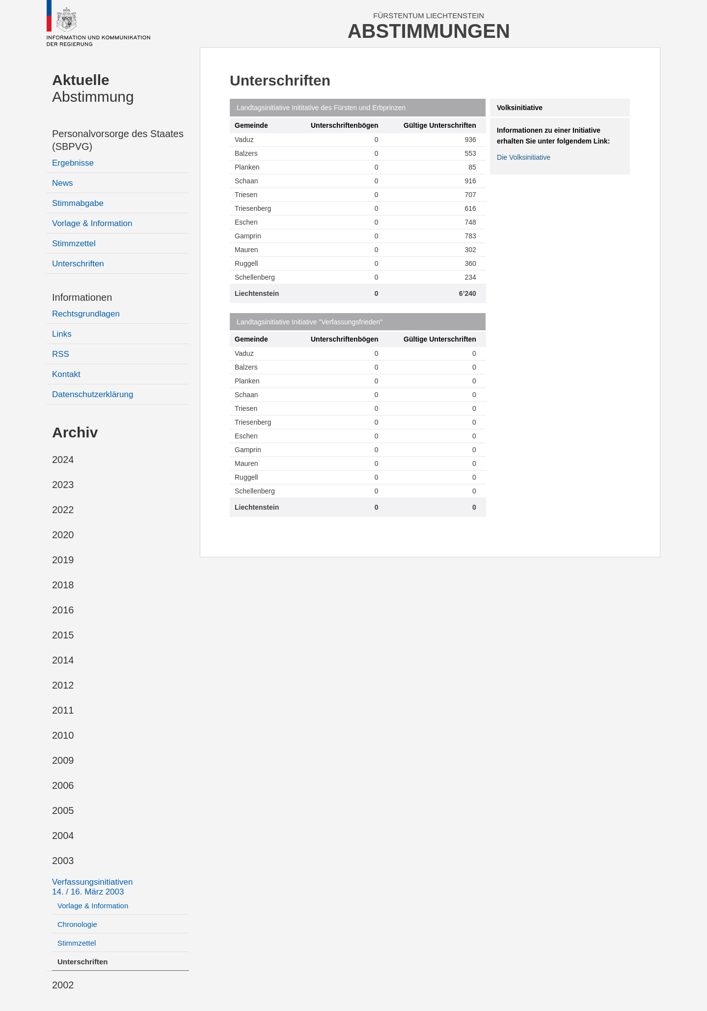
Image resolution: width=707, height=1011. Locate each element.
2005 (63, 810)
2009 (63, 760)
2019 (63, 559)
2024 (63, 459)
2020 (63, 534)
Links (62, 334)
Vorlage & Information (92, 223)
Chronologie (77, 924)
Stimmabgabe (78, 203)
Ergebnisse (73, 163)
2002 (63, 985)
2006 (63, 785)
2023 (63, 484)
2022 (63, 509)
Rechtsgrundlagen (86, 313)
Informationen (82, 297)
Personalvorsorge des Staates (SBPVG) (118, 140)
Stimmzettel (74, 243)
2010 (63, 735)
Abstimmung (93, 88)
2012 (63, 685)
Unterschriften (78, 263)
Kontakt (66, 374)
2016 (63, 610)
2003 (63, 860)
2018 (63, 584)
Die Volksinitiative (523, 157)
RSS (60, 354)
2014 (63, 660)
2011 (63, 710)
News (62, 183)
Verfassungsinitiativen (92, 886)
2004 (63, 835)
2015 (63, 635)
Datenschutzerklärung (92, 394)
